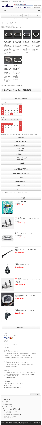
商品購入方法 (21, 137)
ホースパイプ (25, 18)
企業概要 (25, 15)
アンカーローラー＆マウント (14, 18)
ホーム (5, 18)
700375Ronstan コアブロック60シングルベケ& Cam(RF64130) (24, 311)
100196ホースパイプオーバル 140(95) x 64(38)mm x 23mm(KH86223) (27, 42)
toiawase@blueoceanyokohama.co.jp (14, 387)
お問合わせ (38, 15)
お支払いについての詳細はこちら (11, 344)
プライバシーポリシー (8, 406)
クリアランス (13, 15)
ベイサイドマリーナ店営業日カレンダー (21, 158)
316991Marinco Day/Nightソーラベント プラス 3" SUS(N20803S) (25, 295)
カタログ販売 (19, 15)
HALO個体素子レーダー (21, 154)
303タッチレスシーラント (21, 177)
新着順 (12, 26)
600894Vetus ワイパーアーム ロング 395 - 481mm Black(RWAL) (25, 249)
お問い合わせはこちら (8, 417)
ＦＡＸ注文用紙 (21, 163)
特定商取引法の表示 (8, 404)
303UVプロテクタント (21, 181)
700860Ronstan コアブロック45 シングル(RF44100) (22, 265)
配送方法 (5, 403)
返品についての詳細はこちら (10, 377)
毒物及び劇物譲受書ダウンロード (21, 173)
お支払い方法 (6, 401)
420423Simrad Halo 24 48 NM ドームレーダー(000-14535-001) (24, 234)
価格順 (8, 26)
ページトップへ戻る (34, 394)
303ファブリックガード (21, 185)
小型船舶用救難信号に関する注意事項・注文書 (21, 169)
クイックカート (21, 189)
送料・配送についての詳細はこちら (11, 366)
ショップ (31, 15)
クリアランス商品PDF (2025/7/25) (21, 149)
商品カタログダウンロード (21, 145)
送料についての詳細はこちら (10, 358)
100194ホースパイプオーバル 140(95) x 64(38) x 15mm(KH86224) (8, 42)
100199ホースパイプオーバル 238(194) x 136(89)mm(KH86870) (17, 68)
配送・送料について (21, 141)
